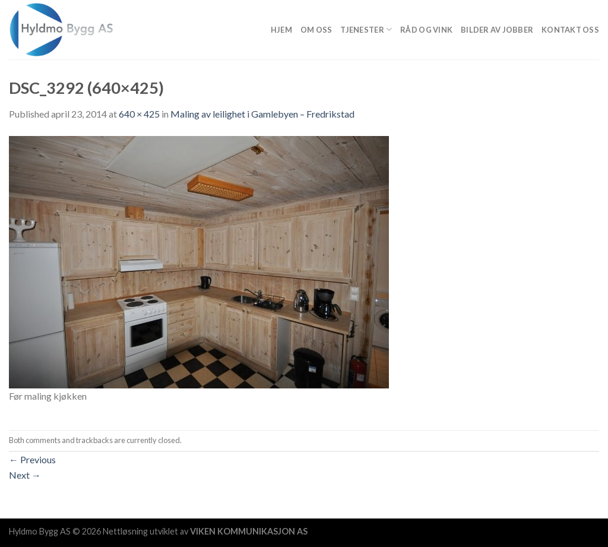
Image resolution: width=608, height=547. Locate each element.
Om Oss (316, 29)
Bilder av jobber (497, 29)
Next (25, 474)
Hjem (281, 29)
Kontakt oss (570, 29)
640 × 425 (139, 113)
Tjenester (366, 29)
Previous (32, 459)
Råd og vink (426, 29)
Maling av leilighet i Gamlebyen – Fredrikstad (262, 113)
